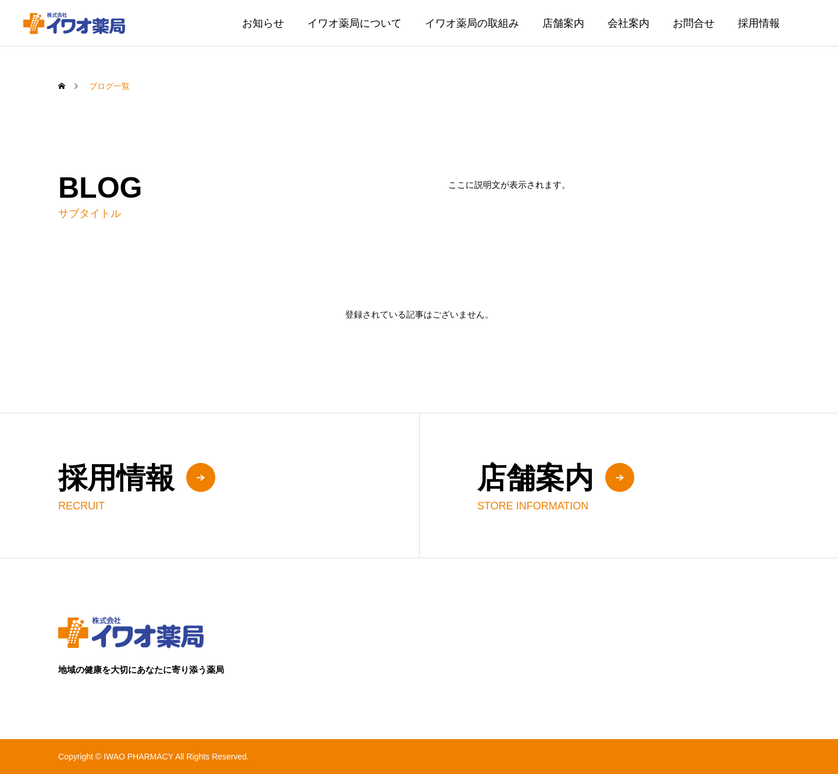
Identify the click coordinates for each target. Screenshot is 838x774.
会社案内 (628, 23)
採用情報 (759, 23)
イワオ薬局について (354, 23)
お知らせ (263, 23)
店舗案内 (563, 23)
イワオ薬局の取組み (472, 23)
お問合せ (694, 23)
